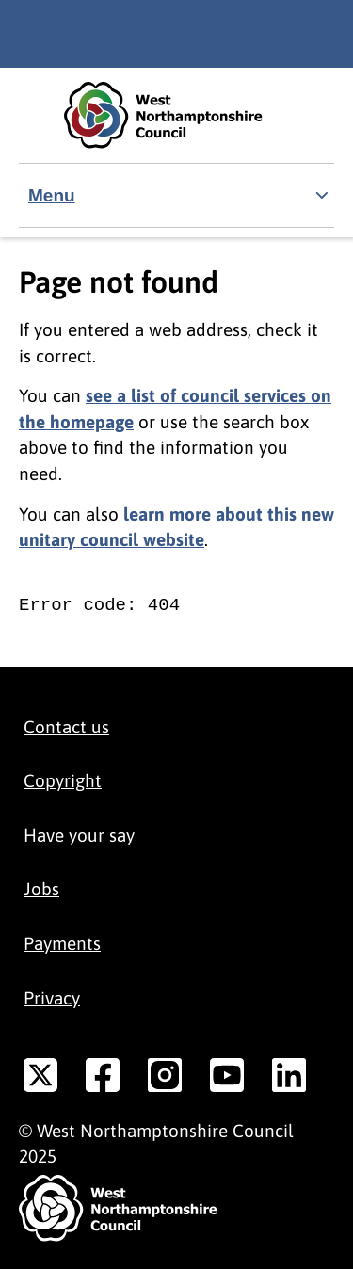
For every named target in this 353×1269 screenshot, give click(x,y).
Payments (62, 943)
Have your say (79, 835)
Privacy (52, 998)
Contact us (66, 726)
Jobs (41, 888)
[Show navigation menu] (176, 195)
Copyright (63, 780)
